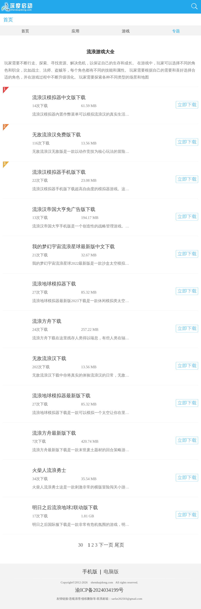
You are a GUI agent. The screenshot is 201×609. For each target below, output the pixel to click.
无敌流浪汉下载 (49, 358)
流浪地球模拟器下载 (54, 283)
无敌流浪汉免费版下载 (56, 134)
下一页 (106, 545)
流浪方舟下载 (46, 321)
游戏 (126, 31)
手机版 (89, 571)
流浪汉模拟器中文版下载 (59, 97)
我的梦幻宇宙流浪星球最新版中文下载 (73, 246)
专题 (176, 31)
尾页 (119, 545)
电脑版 (111, 571)
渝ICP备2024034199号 (99, 590)
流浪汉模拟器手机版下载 (59, 172)
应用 (75, 31)
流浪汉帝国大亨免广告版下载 (63, 209)
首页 (8, 19)
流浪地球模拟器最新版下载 (61, 395)
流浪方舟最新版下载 (54, 433)
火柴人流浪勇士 (49, 470)
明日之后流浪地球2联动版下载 (65, 507)
